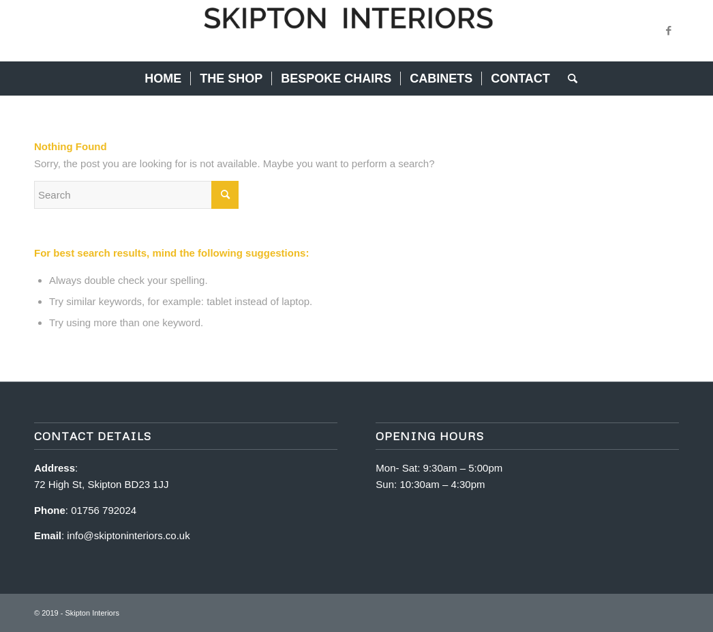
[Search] (568, 78)
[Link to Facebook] (668, 30)
